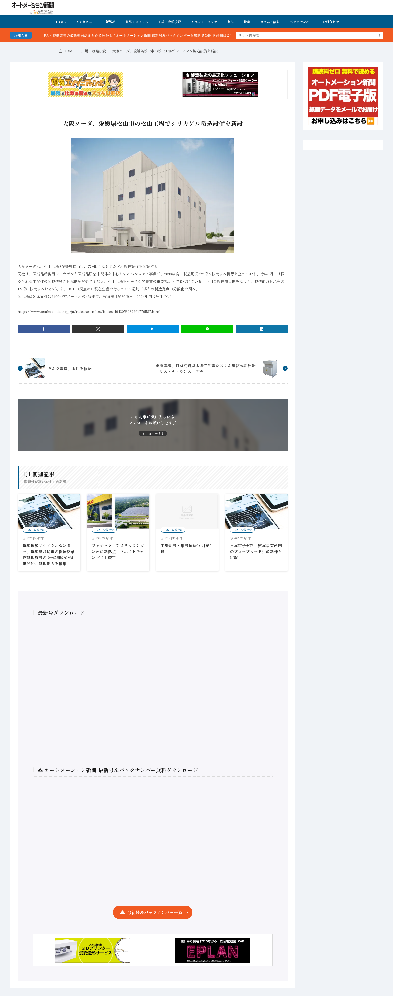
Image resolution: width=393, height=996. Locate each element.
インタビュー (85, 21)
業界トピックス (136, 21)
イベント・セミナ (204, 21)
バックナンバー (301, 21)
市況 (230, 21)
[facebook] (44, 329)
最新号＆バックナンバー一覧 (154, 912)
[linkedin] (262, 329)
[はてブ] (153, 329)
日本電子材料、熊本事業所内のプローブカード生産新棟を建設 (256, 551)
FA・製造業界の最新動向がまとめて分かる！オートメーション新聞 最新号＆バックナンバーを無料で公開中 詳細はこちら (154, 35)
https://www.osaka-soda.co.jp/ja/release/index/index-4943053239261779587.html (89, 311)
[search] (378, 35)
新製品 (110, 21)
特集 (247, 21)
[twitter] (98, 329)
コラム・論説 (270, 21)
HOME (60, 21)
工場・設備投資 (169, 21)
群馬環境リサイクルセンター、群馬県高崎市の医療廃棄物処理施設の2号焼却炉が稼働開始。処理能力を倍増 (49, 554)
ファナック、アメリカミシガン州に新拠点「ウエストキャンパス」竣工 (118, 551)
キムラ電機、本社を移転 (70, 368)
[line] (207, 329)
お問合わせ (331, 21)
